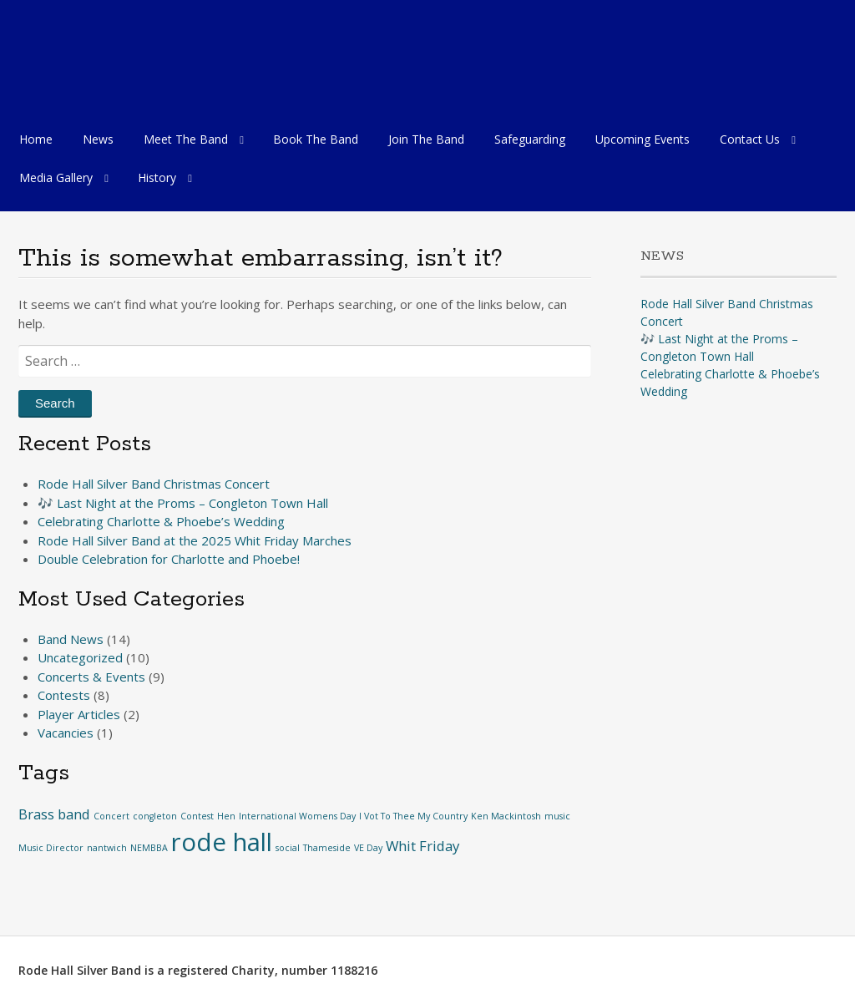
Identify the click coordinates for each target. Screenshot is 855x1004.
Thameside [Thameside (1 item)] (327, 848)
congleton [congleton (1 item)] (155, 816)
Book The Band (315, 139)
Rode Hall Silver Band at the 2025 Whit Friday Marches (195, 540)
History (157, 177)
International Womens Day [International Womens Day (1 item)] (297, 816)
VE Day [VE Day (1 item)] (368, 848)
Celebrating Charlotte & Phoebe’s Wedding (161, 521)
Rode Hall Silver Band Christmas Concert (154, 483)
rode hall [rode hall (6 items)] (221, 842)
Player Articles (79, 714)
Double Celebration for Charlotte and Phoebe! (169, 558)
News (98, 139)
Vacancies (66, 732)
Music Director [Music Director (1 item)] (50, 848)
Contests (64, 695)
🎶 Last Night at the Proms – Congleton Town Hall (183, 502)
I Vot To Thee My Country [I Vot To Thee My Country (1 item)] (413, 816)
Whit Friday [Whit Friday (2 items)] (422, 845)
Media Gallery (56, 177)
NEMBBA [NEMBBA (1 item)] (149, 848)
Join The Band (426, 139)
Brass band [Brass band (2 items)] (54, 814)
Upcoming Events (642, 139)
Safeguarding (529, 139)
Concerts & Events (91, 676)
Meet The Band (186, 139)
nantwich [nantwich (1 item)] (107, 848)
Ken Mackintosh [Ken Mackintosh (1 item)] (506, 816)
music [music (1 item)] (557, 816)
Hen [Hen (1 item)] (226, 816)
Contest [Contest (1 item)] (197, 816)
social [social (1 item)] (288, 848)
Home (36, 139)
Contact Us (750, 139)
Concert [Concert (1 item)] (111, 816)
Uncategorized (80, 657)
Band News (71, 639)
